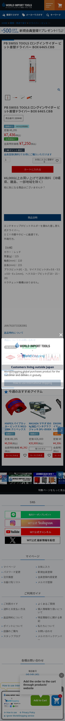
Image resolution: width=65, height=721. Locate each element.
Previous (5, 478)
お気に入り (44, 566)
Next (59, 474)
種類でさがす (12, 14)
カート (60, 5)
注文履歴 (8, 577)
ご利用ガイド (10, 603)
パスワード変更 (11, 572)
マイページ (9, 566)
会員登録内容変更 (47, 577)
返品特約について (13, 332)
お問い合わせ (45, 631)
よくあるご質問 (46, 603)
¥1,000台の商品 (38, 193)
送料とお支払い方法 (14, 609)
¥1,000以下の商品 (15, 193)
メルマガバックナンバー (50, 638)
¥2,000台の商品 (14, 198)
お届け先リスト (11, 582)
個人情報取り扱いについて (50, 610)
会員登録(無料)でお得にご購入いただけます (28, 154)
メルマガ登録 (45, 582)
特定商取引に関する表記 (50, 619)
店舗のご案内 (10, 631)
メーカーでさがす (34, 14)
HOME (4, 22)
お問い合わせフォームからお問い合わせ (32, 699)
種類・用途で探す (18, 22)
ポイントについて (13, 626)
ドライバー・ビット (38, 22)
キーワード (55, 14)
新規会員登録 (45, 572)
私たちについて (46, 626)
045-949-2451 (32, 674)
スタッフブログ (11, 636)
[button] (61, 430)
